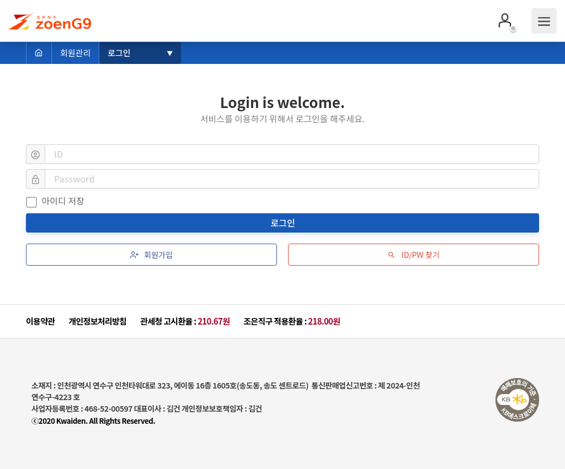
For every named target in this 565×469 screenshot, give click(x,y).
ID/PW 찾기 (413, 254)
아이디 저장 (55, 201)
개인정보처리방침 (97, 321)
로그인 (284, 222)
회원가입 (151, 254)
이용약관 (40, 321)
